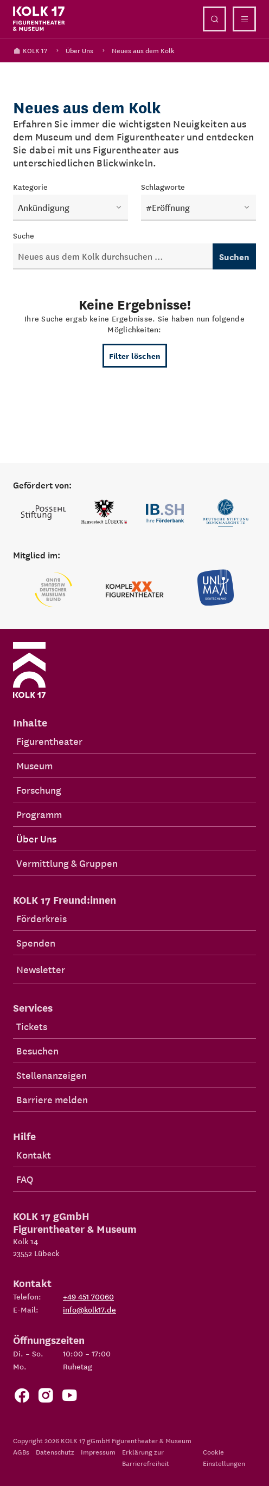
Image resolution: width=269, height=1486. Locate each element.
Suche (23, 235)
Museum (34, 765)
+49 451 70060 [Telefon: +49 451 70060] (88, 1296)
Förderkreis (41, 918)
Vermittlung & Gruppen (67, 862)
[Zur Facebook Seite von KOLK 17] (21, 1398)
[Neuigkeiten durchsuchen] (113, 256)
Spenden (35, 942)
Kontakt (33, 1154)
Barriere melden (52, 1099)
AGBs (21, 1451)
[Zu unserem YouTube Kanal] (69, 1398)
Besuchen (37, 1050)
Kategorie (30, 186)
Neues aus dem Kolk (143, 50)
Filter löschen (135, 356)
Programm (39, 814)
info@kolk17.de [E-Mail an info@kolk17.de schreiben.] (89, 1309)
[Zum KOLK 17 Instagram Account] (45, 1398)
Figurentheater (49, 741)
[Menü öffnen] (244, 19)
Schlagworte (163, 186)
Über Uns (79, 50)
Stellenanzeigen (51, 1074)
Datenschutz (55, 1451)
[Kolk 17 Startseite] (39, 19)
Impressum (98, 1451)
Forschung (38, 789)
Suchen (234, 256)
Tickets (31, 1026)
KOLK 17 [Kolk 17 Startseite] (30, 50)
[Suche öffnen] (214, 19)
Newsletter (40, 969)
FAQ (24, 1179)
